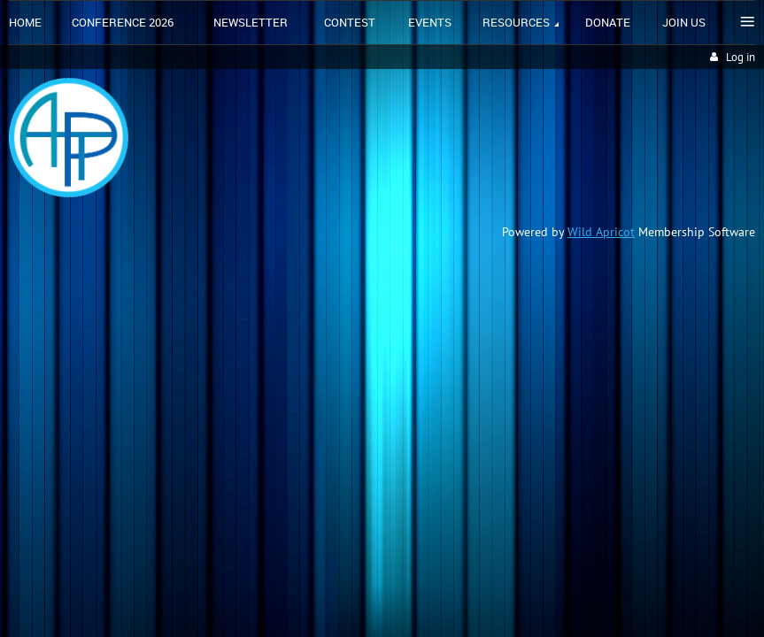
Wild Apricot (601, 232)
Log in (740, 57)
